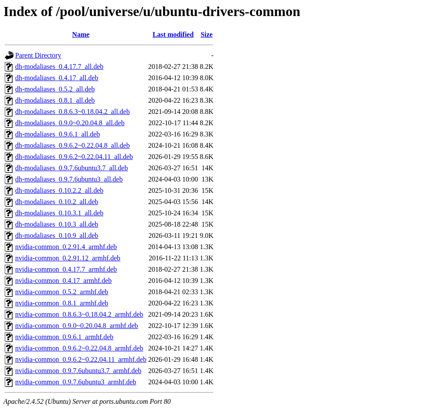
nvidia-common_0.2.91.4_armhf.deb (66, 246)
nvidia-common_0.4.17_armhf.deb (63, 280)
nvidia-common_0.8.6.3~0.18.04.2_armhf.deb (79, 314)
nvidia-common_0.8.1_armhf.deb (61, 303)
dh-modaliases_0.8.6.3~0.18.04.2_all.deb (72, 111)
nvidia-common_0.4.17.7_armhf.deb (66, 269)
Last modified (173, 34)
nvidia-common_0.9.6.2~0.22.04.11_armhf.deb (81, 359)
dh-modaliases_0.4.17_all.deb (56, 77)
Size (207, 34)
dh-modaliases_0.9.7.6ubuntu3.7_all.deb (71, 168)
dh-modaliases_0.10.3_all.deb (56, 224)
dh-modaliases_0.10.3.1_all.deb (59, 213)
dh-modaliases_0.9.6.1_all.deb (57, 134)
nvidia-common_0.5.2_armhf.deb (61, 291)
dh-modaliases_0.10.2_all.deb (56, 201)
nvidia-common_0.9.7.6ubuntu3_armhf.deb (75, 382)
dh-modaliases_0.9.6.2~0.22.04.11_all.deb (74, 156)
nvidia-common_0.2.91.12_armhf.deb (68, 258)
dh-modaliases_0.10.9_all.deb (56, 235)
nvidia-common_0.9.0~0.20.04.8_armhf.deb (76, 325)
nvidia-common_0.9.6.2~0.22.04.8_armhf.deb (79, 348)
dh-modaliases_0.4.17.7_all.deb (59, 66)
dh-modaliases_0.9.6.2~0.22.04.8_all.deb (72, 145)
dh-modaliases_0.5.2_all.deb (55, 89)
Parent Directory (38, 55)
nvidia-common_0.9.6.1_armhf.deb (64, 337)
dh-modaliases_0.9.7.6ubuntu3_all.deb (69, 179)
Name (80, 34)
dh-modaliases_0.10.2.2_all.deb (59, 190)
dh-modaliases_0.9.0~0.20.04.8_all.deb (69, 123)
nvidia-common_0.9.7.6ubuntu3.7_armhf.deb (78, 370)
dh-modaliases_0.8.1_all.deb (55, 100)
